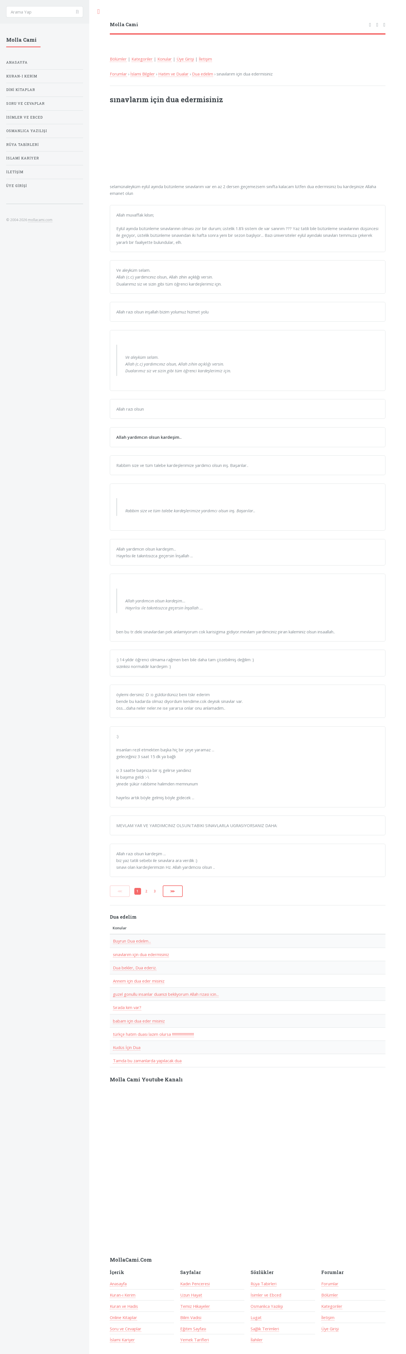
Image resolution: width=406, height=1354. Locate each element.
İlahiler (257, 1339)
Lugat (256, 1317)
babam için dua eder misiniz (139, 1021)
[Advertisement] (183, 147)
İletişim (205, 59)
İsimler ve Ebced (266, 1295)
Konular (164, 59)
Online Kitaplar (123, 1317)
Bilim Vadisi (190, 1317)
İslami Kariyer (122, 1339)
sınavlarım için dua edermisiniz (141, 954)
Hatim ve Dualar (173, 74)
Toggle (98, 11)
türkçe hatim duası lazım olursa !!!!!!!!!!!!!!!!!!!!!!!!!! (153, 1034)
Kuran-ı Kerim (122, 1295)
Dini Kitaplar (20, 90)
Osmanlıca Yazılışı (267, 1306)
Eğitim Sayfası (193, 1328)
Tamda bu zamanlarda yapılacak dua (147, 1060)
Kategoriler (142, 59)
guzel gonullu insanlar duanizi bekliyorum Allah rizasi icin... (166, 994)
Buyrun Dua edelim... (132, 941)
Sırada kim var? (127, 1007)
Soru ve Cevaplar (125, 1328)
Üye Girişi (185, 59)
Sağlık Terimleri (265, 1328)
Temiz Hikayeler (195, 1306)
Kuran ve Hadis (124, 1306)
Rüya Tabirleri (263, 1283)
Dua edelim (202, 74)
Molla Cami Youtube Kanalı (146, 1079)
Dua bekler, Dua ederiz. (135, 967)
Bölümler (118, 59)
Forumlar (118, 74)
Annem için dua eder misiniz (138, 981)
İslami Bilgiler (142, 74)
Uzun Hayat (191, 1295)
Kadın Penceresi (195, 1283)
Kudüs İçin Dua (126, 1047)
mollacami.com (40, 219)
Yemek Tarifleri (194, 1339)
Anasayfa (118, 1283)
